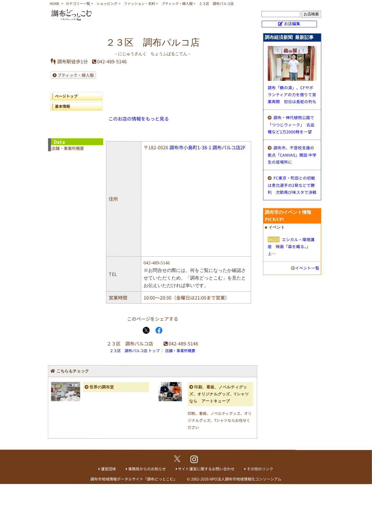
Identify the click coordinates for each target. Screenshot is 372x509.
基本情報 (62, 106)
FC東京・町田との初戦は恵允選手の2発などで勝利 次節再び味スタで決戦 (292, 185)
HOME (54, 3)
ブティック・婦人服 (177, 3)
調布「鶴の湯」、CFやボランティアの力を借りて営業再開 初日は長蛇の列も (292, 94)
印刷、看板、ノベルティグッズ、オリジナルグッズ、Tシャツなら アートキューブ (219, 394)
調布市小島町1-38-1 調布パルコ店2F (207, 147)
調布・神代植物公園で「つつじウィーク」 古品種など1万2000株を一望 (291, 124)
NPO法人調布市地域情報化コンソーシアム (245, 479)
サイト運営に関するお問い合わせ (206, 469)
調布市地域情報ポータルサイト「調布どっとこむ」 (133, 479)
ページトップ (66, 96)
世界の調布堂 (102, 387)
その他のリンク (260, 469)
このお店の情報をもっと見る (138, 118)
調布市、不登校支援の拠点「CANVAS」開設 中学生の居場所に (292, 155)
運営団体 (108, 469)
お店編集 (292, 23)
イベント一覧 (307, 268)
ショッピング (106, 3)
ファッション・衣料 (139, 3)
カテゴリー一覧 (78, 3)
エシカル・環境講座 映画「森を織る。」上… (291, 246)
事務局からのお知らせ (147, 469)
